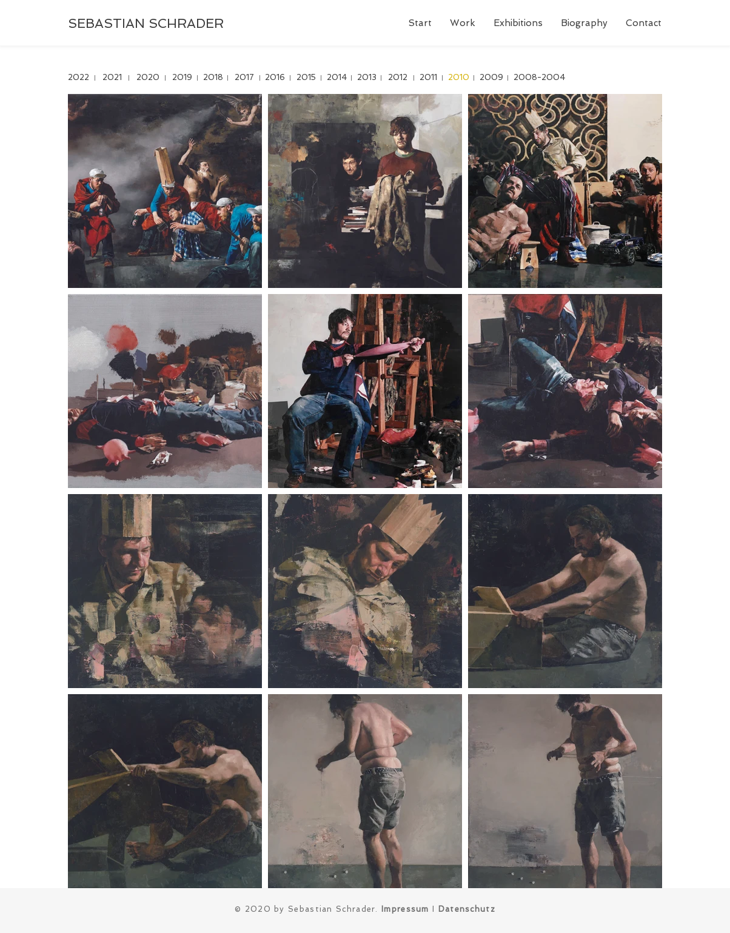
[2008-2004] (539, 78)
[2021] (112, 78)
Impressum (405, 909)
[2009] (491, 78)
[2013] (367, 78)
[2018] (213, 78)
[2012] (397, 78)
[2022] (78, 78)
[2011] (428, 78)
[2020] (147, 78)
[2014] (337, 78)
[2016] (275, 78)
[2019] (182, 78)
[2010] (458, 78)
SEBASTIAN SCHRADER (146, 23)
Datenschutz (466, 909)
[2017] (244, 78)
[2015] (306, 78)
